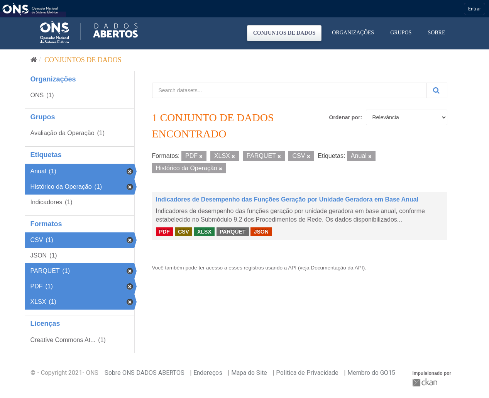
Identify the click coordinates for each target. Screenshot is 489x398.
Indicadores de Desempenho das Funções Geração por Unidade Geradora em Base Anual (287, 199)
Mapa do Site (249, 372)
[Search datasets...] (289, 90)
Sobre (436, 33)
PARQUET (232, 232)
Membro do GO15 (371, 372)
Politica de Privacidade (307, 372)
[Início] (33, 60)
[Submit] (436, 90)
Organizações (353, 33)
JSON (261, 232)
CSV (183, 232)
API (292, 268)
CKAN (426, 382)
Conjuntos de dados (284, 33)
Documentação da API (337, 268)
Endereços (207, 372)
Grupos (400, 33)
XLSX (204, 232)
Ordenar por (344, 117)
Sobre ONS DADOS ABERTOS (144, 372)
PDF (164, 232)
